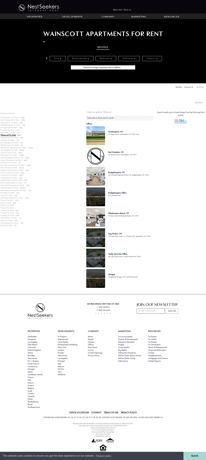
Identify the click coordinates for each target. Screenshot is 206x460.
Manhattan (32, 336)
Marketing (138, 17)
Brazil (30, 404)
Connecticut (32, 366)
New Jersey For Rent (8, 167)
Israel (30, 391)
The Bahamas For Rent (9, 223)
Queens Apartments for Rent (11, 170)
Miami (30, 353)
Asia (59, 372)
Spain (30, 372)
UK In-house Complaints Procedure (103, 430)
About (90, 336)
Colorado (32, 347)
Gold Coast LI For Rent (9, 172)
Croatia (31, 393)
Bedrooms (106, 58)
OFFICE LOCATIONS (79, 412)
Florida (61, 353)
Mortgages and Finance (158, 358)
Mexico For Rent (7, 205)
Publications (123, 361)
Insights (121, 344)
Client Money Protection (103, 434)
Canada (31, 396)
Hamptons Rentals (7, 113)
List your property (125, 336)
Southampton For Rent (9, 117)
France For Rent (6, 200)
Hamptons (32, 339)
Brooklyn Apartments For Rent (12, 165)
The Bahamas (33, 401)
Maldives (62, 374)
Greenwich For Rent (8, 162)
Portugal (31, 369)
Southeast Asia (34, 407)
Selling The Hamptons (127, 353)
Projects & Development (128, 339)
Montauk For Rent (7, 132)
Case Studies (63, 342)
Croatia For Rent (7, 212)
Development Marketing (67, 344)
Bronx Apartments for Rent (11, 182)
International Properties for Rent (13, 190)
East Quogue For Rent (9, 142)
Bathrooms (129, 58)
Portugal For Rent (7, 192)
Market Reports (154, 361)
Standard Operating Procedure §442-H (103, 428)
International (63, 339)
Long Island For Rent (8, 177)
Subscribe (172, 310)
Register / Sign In (122, 10)
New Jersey (32, 358)
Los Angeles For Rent (8, 150)
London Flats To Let (8, 152)
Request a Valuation (126, 342)
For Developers (154, 344)
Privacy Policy (93, 355)
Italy (29, 380)
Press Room (92, 347)
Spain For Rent (6, 195)
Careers (91, 342)
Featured (188, 87)
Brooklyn (31, 355)
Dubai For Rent (6, 220)
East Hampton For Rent (9, 120)
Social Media (123, 347)
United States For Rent (9, 187)
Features (152, 58)
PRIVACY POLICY (129, 412)
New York (62, 347)
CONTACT (96, 412)
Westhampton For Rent (9, 145)
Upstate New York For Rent (11, 180)
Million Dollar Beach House (129, 355)
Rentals (103, 47)
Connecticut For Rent (8, 175)
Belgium (31, 388)
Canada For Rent (7, 215)
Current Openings (95, 353)
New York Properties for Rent (12, 185)
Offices (91, 344)
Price (57, 58)
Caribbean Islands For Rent (11, 197)
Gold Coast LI (33, 363)
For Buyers (152, 336)
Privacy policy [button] (104, 455)
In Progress (62, 336)
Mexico (31, 382)
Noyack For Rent (7, 130)
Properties (34, 17)
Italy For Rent (5, 202)
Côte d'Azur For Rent (8, 217)
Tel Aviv (61, 369)
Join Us (91, 350)
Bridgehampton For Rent (10, 125)
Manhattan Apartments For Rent (13, 147)
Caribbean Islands (35, 374)
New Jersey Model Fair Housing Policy (103, 432)
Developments (72, 17)
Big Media (122, 350)
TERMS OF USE (111, 412)
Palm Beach (32, 344)
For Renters (152, 342)
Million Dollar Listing (126, 358)
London (61, 350)
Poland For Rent (6, 207)
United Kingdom (34, 350)
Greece (31, 385)
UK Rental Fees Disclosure (103, 436)
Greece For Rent (7, 210)
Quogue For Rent (7, 140)
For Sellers (152, 339)
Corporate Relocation (157, 350)
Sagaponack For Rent (9, 137)
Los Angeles (32, 342)
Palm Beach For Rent (8, 155)
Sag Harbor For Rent (9, 122)
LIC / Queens (33, 361)
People (91, 339)
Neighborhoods (154, 355)
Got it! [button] (194, 456)
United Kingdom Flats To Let (11, 157)
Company (108, 17)
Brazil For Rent (6, 225)
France (30, 377)
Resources (171, 17)
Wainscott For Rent (8, 135)
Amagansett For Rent (8, 127)
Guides (151, 353)
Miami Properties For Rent (11, 160)
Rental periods (80, 58)
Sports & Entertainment (157, 347)
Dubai (30, 399)
